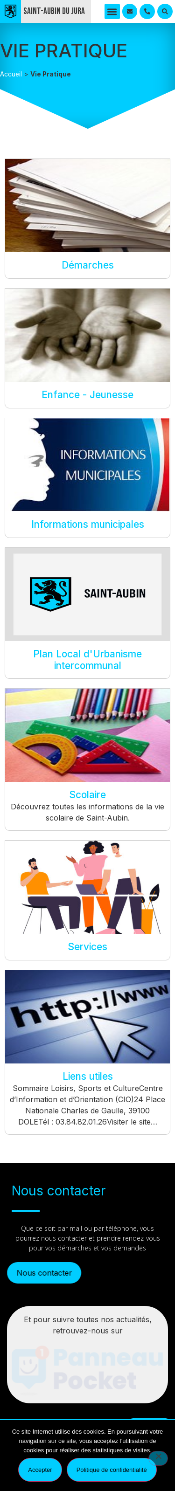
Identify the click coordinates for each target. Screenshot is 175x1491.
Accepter (40, 1469)
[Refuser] (158, 1458)
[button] (112, 11)
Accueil (11, 74)
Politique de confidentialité (112, 1469)
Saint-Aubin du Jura (54, 11)
